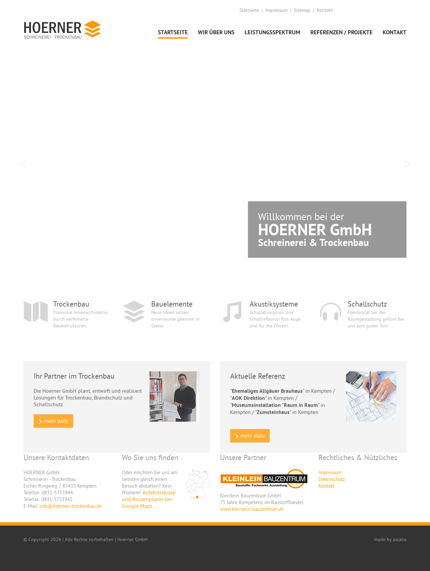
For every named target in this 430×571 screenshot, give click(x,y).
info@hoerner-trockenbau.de (70, 506)
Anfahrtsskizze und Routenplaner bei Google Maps (148, 499)
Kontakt (325, 10)
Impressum (276, 10)
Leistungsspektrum (272, 32)
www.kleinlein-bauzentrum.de (252, 509)
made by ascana (390, 539)
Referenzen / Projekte (341, 32)
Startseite (249, 10)
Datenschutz (331, 479)
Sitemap (302, 10)
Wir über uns (216, 32)
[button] (21, 160)
